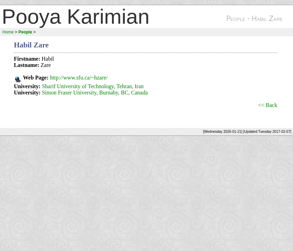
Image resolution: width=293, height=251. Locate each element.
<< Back (267, 105)
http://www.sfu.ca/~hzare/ (79, 78)
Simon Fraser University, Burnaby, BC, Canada (95, 93)
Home (8, 32)
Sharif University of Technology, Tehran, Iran (93, 86)
